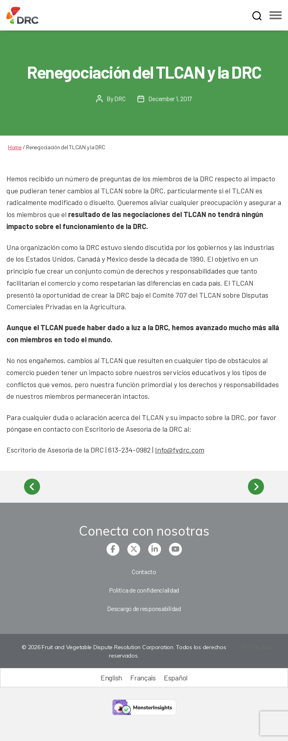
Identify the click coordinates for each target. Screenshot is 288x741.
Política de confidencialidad (144, 590)
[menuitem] (111, 677)
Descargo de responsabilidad (144, 608)
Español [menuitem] (175, 678)
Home (15, 147)
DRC (119, 98)
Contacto (144, 571)
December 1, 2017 (170, 98)
